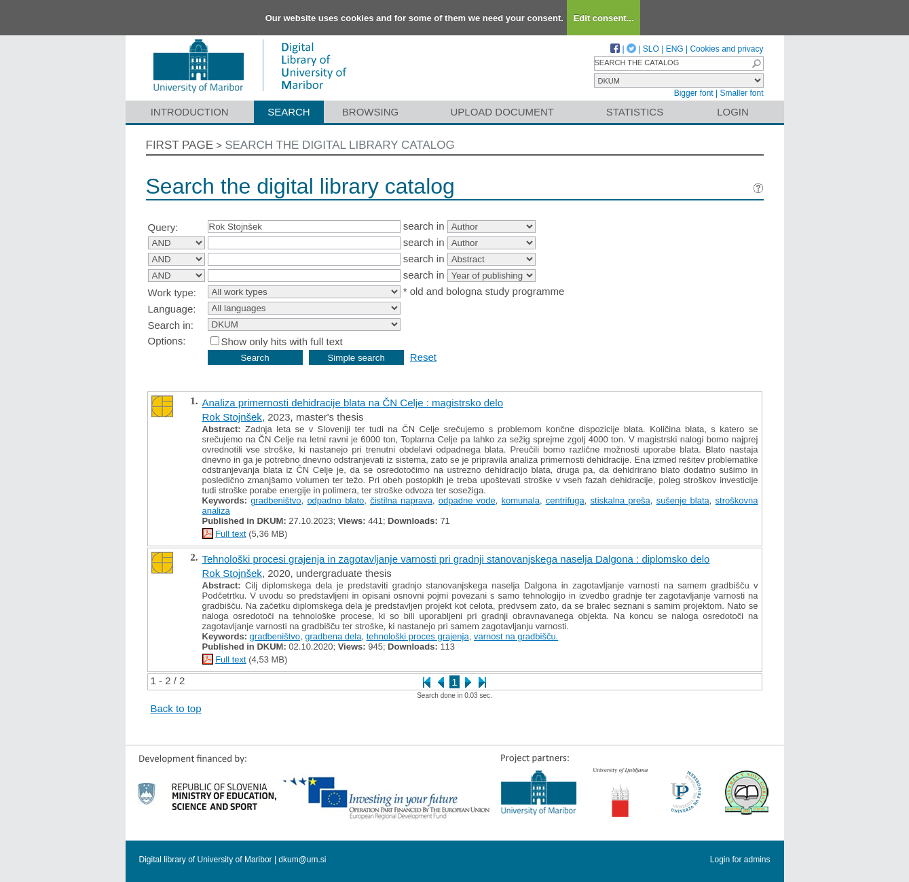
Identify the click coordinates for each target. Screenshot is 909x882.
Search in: (171, 325)
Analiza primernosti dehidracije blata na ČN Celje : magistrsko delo (353, 402)
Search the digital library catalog (340, 145)
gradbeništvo (276, 500)
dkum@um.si (302, 859)
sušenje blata (682, 500)
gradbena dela (333, 636)
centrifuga (565, 500)
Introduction (190, 112)
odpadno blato (335, 500)
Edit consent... (604, 18)
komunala (521, 500)
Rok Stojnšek (232, 417)
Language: (172, 309)
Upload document (503, 112)
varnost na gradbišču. (516, 636)
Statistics (634, 112)
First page (180, 145)
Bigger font (693, 93)
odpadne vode (467, 500)
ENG (675, 49)
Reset (423, 357)
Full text (230, 534)
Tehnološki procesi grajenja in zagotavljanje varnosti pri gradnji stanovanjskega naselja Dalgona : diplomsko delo (456, 559)
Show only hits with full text (282, 341)
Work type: (172, 292)
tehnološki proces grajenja (418, 636)
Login (733, 112)
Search (288, 112)
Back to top (176, 708)
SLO (651, 49)
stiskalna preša (620, 500)
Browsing (370, 112)
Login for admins (740, 859)
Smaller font (741, 93)
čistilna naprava (401, 500)
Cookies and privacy (726, 49)
